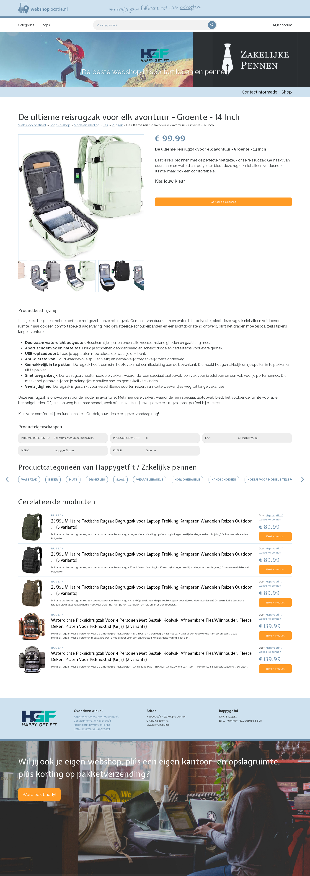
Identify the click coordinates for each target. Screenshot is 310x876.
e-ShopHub (190, 7)
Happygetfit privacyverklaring (92, 724)
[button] (81, 197)
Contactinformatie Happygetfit (92, 720)
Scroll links (7, 479)
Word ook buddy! (39, 794)
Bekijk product (275, 536)
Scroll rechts (302, 479)
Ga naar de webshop (223, 201)
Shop (287, 92)
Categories (26, 25)
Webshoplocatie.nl (32, 125)
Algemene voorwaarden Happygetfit (96, 716)
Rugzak (117, 125)
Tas (105, 125)
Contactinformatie (259, 92)
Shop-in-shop (60, 125)
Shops (45, 25)
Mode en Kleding (86, 125)
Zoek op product (107, 25)
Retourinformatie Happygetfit (92, 728)
